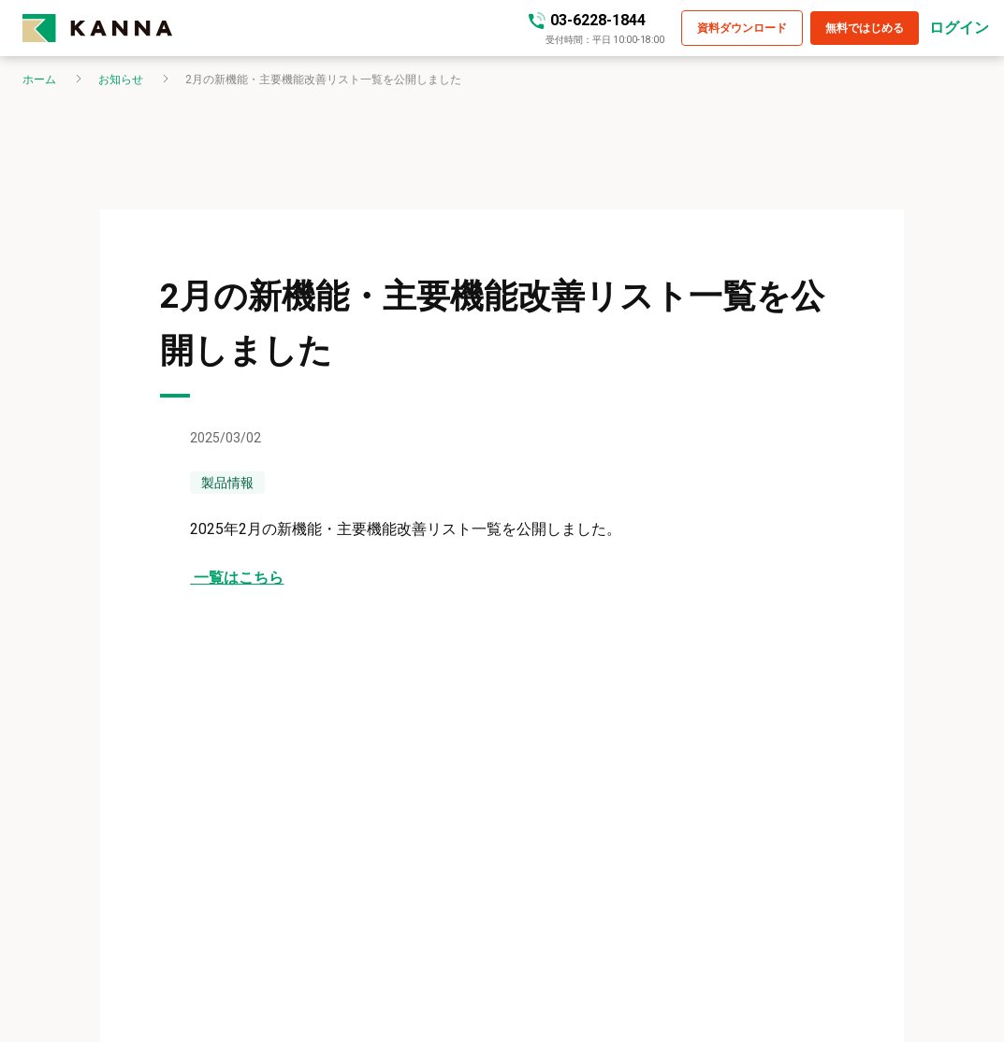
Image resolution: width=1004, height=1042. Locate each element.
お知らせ (120, 79)
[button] (742, 28)
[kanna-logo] (275, 28)
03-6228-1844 (598, 20)
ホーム (39, 79)
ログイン (959, 28)
